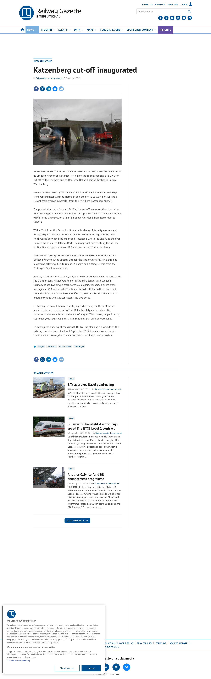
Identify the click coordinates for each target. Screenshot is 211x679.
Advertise (147, 4)
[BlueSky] (172, 19)
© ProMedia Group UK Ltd (105, 646)
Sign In (184, 4)
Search (189, 11)
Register (160, 4)
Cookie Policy (126, 643)
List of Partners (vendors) (18, 660)
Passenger (79, 346)
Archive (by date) (179, 643)
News (71, 378)
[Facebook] (160, 19)
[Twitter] (166, 19)
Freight (41, 346)
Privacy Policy (144, 643)
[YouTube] (184, 19)
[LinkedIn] (178, 19)
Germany (52, 346)
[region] (53, 639)
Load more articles (77, 520)
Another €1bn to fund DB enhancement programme (86, 476)
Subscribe (172, 4)
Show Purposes (66, 668)
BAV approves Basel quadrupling (91, 384)
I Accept (91, 668)
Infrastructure (42, 61)
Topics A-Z (160, 643)
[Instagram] (189, 19)
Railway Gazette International (49, 78)
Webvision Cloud (112, 674)
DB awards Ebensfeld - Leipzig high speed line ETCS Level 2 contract (93, 426)
